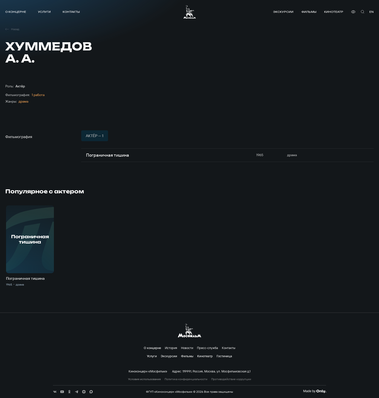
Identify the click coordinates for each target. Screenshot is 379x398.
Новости (187, 348)
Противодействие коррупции (231, 379)
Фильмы (308, 12)
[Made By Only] (314, 391)
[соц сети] (55, 392)
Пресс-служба (207, 348)
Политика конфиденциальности (186, 379)
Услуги (44, 12)
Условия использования (144, 379)
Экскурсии (283, 12)
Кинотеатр (333, 12)
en (371, 12)
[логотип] (189, 11)
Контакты (71, 12)
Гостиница (224, 356)
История (171, 348)
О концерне (15, 12)
